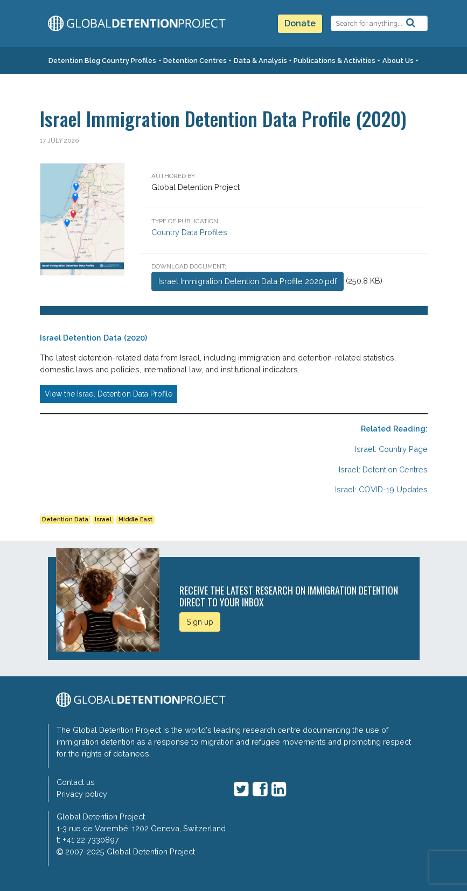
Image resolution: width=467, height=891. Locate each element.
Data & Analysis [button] (260, 60)
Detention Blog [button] (74, 60)
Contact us (76, 782)
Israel (103, 519)
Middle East (135, 519)
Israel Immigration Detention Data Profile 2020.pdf (247, 281)
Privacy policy (82, 793)
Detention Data (65, 519)
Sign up (199, 621)
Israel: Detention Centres (383, 469)
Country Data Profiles (189, 232)
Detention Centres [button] (195, 60)
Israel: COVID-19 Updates (381, 489)
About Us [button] (398, 60)
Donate (300, 23)
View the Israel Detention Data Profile (108, 394)
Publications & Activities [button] (334, 60)
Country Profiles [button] (129, 60)
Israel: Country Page (391, 449)
